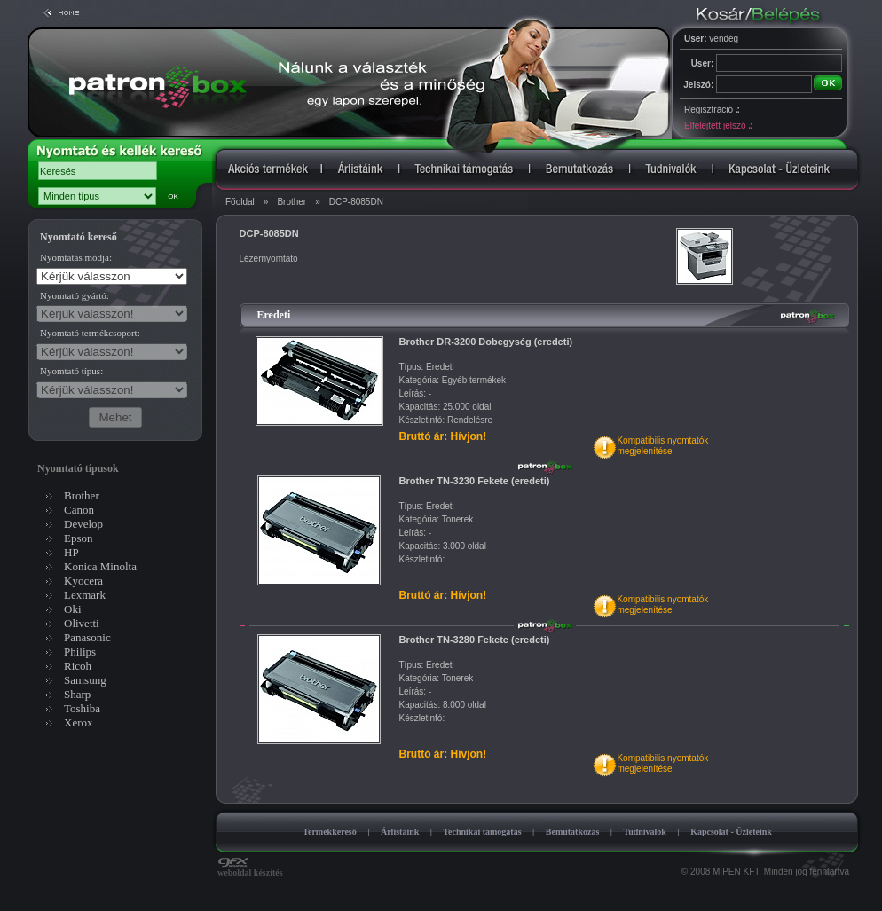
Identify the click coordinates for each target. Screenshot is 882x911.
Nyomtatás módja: (76, 257)
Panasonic (87, 637)
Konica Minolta (100, 566)
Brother (291, 202)
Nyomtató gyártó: (74, 295)
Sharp (77, 694)
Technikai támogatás (482, 831)
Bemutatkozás (573, 831)
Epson (78, 538)
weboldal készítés (250, 868)
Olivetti (81, 623)
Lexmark (85, 594)
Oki (73, 609)
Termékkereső (330, 831)
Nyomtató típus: (71, 370)
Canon (79, 509)
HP (71, 552)
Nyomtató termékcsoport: (90, 332)
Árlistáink (400, 831)
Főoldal (240, 202)
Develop (83, 523)
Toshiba (82, 708)
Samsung (85, 680)
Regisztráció (711, 109)
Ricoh (77, 665)
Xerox (78, 722)
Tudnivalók (644, 831)
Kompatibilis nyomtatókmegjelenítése (662, 446)
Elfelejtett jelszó (718, 125)
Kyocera (83, 580)
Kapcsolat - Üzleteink (731, 831)
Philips (80, 651)
